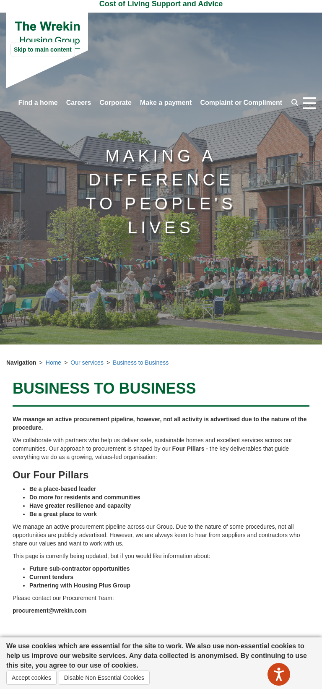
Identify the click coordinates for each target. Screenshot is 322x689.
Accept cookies (31, 677)
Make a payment (166, 102)
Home (53, 362)
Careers (78, 102)
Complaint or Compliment (241, 102)
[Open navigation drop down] (309, 103)
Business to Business (141, 362)
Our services (87, 362)
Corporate (115, 102)
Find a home (38, 102)
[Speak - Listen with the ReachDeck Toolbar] (278, 674)
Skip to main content (43, 49)
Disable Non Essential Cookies (104, 677)
